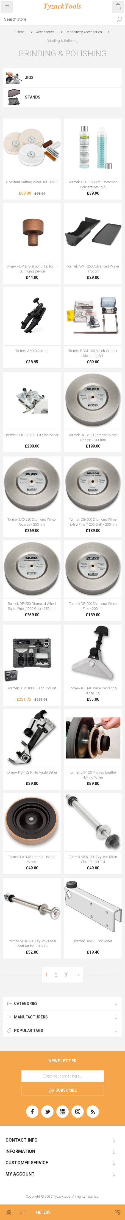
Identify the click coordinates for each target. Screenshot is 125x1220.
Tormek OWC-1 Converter (93, 941)
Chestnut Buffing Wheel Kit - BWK (32, 182)
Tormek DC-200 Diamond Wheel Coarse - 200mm (93, 437)
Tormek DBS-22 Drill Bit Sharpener (32, 435)
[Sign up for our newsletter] (62, 1076)
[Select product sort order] (22, 1212)
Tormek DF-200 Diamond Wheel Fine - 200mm (93, 606)
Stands (32, 97)
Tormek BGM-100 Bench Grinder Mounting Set (93, 353)
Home (20, 32)
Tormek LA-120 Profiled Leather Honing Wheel (93, 774)
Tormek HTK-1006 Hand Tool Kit (32, 688)
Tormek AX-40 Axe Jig (32, 351)
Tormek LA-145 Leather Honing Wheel (31, 859)
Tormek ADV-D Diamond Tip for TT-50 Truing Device (32, 268)
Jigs (29, 77)
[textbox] (57, 19)
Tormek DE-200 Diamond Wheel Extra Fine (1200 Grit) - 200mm (93, 521)
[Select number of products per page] (7, 1212)
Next (77, 975)
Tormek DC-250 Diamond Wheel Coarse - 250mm (31, 521)
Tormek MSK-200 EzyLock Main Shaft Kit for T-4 (93, 859)
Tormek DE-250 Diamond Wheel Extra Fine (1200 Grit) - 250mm (32, 606)
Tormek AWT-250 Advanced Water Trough (93, 268)
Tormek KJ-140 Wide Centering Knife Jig (93, 690)
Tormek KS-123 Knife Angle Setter (31, 772)
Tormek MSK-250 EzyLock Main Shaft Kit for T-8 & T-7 (32, 943)
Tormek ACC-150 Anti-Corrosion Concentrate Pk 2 (93, 184)
